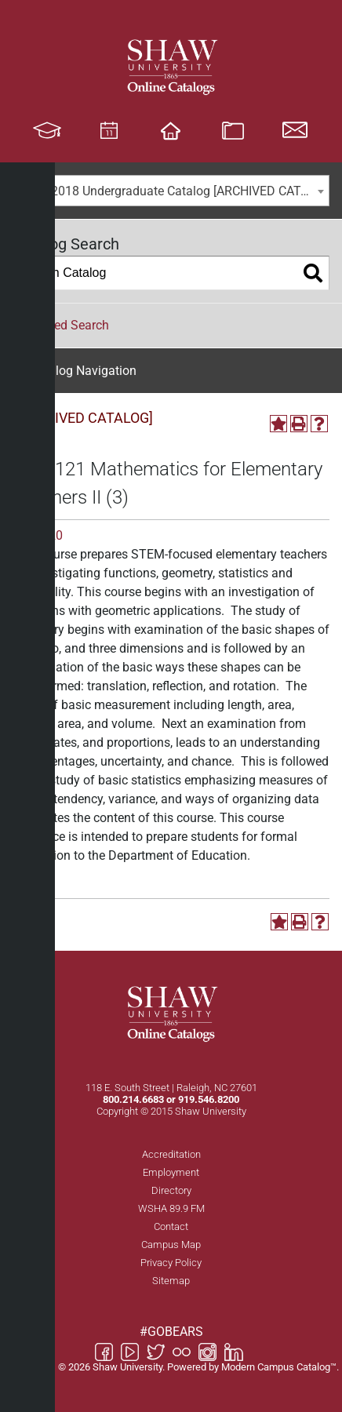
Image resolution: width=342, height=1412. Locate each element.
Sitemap (171, 1280)
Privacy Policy (171, 1262)
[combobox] (171, 190)
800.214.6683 (133, 1099)
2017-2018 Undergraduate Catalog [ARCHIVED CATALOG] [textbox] (174, 191)
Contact (171, 1226)
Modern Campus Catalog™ (279, 1367)
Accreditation (171, 1154)
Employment (171, 1172)
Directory (171, 1190)
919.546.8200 (208, 1099)
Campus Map (171, 1244)
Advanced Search (61, 325)
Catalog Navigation (83, 370)
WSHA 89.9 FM (171, 1208)
